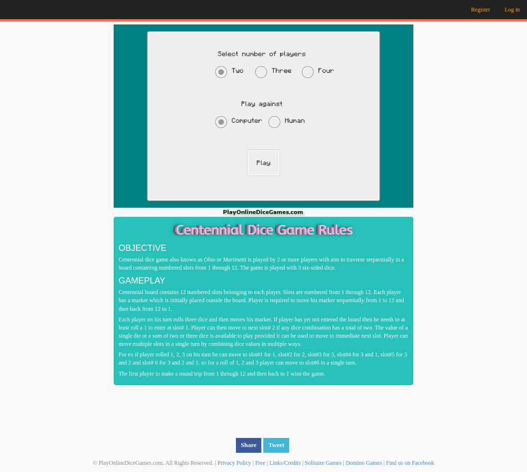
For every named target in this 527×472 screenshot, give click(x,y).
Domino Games (364, 463)
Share (249, 444)
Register (480, 9)
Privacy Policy (234, 463)
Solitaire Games (323, 463)
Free (260, 463)
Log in (512, 9)
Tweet (276, 444)
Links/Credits (285, 463)
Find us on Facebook (410, 463)
